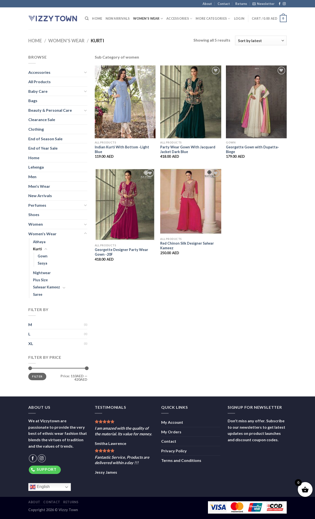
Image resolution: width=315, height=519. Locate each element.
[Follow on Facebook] (279, 4)
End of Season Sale (45, 138)
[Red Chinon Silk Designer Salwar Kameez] (190, 201)
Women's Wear (66, 40)
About (207, 4)
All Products (39, 81)
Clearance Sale (41, 119)
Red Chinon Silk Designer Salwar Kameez (187, 245)
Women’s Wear (148, 18)
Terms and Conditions (181, 460)
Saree (37, 294)
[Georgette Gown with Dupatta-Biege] (256, 101)
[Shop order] (261, 40)
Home (97, 18)
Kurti (37, 249)
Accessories (179, 18)
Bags (32, 100)
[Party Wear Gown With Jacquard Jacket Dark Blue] (190, 101)
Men (32, 176)
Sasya (42, 263)
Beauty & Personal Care (50, 110)
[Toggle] (85, 72)
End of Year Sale (43, 148)
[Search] (87, 18)
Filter (37, 376)
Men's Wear (39, 186)
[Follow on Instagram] (284, 4)
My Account (172, 422)
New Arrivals (118, 18)
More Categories (213, 18)
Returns (241, 4)
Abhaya (39, 242)
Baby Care (37, 91)
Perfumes (37, 205)
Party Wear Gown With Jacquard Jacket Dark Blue (187, 149)
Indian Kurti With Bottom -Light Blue (122, 149)
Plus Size (40, 280)
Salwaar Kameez (46, 287)
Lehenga (36, 167)
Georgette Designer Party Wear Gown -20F (121, 252)
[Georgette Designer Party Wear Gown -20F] (125, 204)
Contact (224, 4)
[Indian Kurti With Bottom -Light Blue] (125, 101)
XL (30, 343)
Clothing (36, 129)
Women (35, 224)
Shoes (33, 214)
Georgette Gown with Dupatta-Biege (252, 149)
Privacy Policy (174, 450)
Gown (42, 256)
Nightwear (42, 273)
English (40, 487)
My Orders (171, 431)
